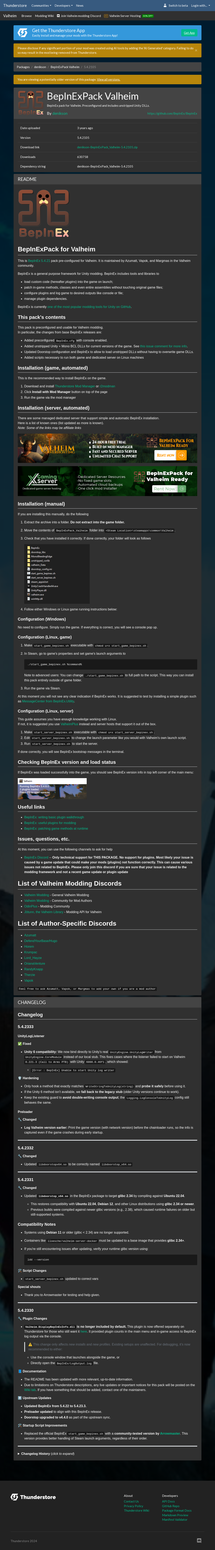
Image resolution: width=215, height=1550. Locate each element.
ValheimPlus (69, 724)
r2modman (107, 386)
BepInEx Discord (36, 857)
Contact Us (131, 1501)
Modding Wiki (44, 16)
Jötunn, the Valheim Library (43, 912)
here (83, 1331)
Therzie (29, 975)
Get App (189, 33)
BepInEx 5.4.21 (39, 260)
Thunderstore (15, 5)
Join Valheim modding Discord (79, 16)
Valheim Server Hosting (125, 16)
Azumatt (30, 935)
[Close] (196, 50)
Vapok (28, 980)
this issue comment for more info (163, 346)
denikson (40, 67)
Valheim (10, 15)
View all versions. (108, 79)
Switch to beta (175, 5)
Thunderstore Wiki (136, 1510)
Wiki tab (30, 1390)
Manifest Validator (175, 1519)
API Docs (168, 1501)
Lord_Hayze (33, 958)
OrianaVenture (34, 963)
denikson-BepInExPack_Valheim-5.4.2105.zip (107, 147)
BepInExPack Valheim (65, 67)
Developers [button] (62, 5)
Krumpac (30, 952)
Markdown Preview (175, 1515)
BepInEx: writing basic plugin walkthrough (54, 817)
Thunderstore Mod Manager (75, 386)
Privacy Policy (133, 1506)
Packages (23, 67)
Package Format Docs (177, 1510)
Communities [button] (40, 5)
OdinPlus (30, 906)
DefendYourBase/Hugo (40, 941)
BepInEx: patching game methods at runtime (56, 828)
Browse (26, 16)
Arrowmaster (170, 1433)
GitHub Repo (170, 1506)
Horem (29, 946)
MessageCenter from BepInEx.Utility (48, 701)
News (79, 5)
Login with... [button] (199, 5)
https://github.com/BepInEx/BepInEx (172, 113)
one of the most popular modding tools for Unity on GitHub (89, 307)
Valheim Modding (36, 895)
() (47, 1453)
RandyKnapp (33, 969)
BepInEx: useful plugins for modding (50, 823)
